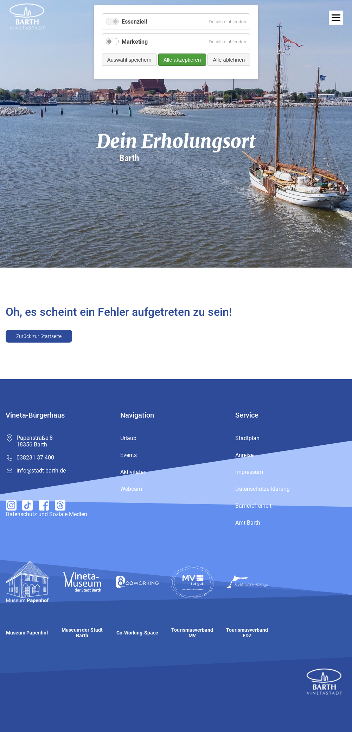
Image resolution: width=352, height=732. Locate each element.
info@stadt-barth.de (41, 470)
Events (128, 455)
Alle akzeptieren (182, 60)
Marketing (135, 41)
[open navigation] (335, 17)
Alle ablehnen (229, 60)
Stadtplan (247, 438)
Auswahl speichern (129, 60)
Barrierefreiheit (253, 505)
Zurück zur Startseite (39, 336)
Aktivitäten (133, 472)
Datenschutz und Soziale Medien (46, 514)
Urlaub (128, 438)
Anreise (244, 455)
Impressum (249, 472)
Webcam (131, 489)
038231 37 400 (35, 457)
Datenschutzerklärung (262, 489)
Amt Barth (247, 522)
